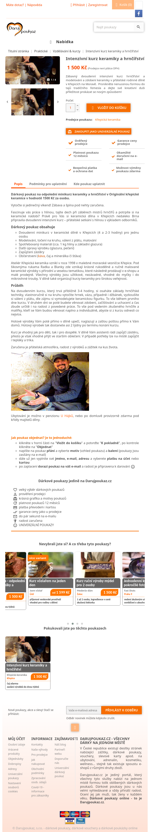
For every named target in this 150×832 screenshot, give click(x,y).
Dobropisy (14, 764)
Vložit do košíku (108, 108)
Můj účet (16, 738)
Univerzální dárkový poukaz (62, 772)
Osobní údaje (16, 744)
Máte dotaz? (15, 5)
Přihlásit (88, 5)
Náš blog (60, 744)
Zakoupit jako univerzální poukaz (99, 131)
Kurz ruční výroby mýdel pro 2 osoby (116, 583)
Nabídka (60, 41)
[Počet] (70, 107)
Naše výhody (39, 749)
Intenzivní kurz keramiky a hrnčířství (27, 667)
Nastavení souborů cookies (14, 787)
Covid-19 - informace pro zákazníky (40, 791)
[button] (139, 5)
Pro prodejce (39, 754)
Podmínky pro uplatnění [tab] (48, 184)
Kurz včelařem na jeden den (68, 583)
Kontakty (37, 744)
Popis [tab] (18, 184)
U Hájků (67, 416)
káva (41, 256)
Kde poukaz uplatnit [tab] (89, 184)
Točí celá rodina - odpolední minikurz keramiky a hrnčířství (24, 585)
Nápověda (34, 5)
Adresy (12, 769)
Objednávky (15, 759)
